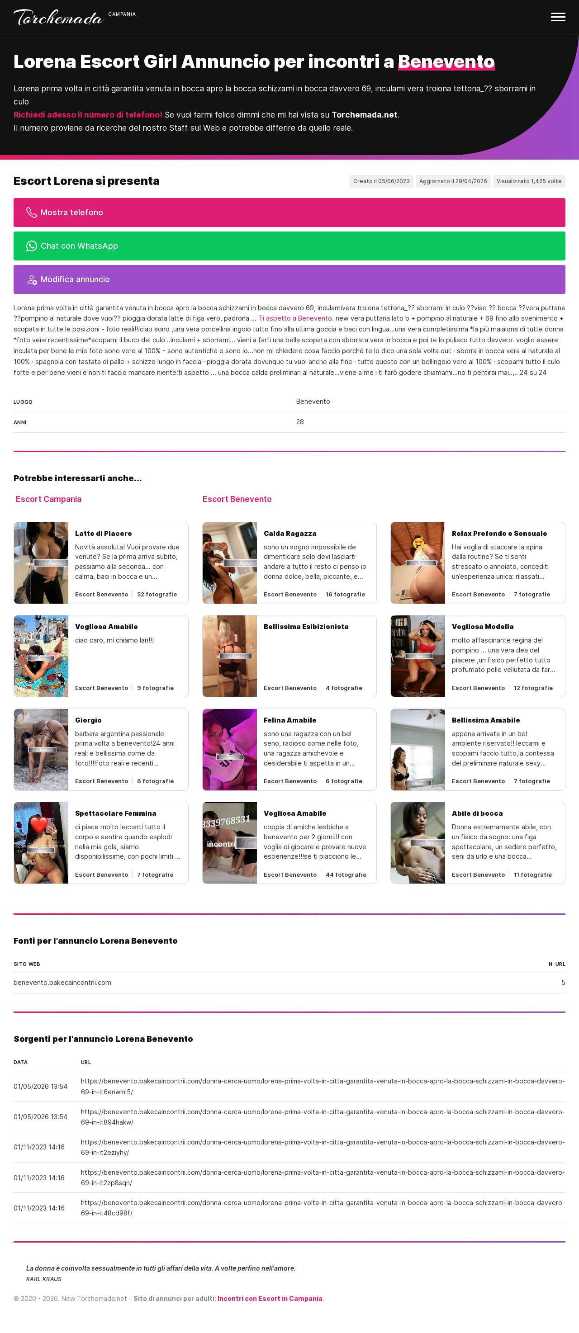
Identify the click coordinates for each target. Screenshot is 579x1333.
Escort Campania (48, 499)
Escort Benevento (237, 499)
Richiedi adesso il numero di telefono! (88, 114)
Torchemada (59, 17)
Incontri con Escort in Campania (270, 1298)
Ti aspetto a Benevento (295, 318)
